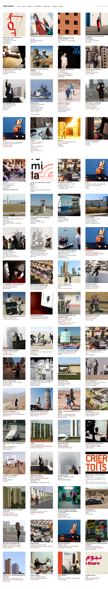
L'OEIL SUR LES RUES (9, 381)
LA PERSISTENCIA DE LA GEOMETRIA (41, 381)
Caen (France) (64, 320)
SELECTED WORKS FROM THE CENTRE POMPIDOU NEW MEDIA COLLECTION (67, 511)
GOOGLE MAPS (34, 114)
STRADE (60, 36)
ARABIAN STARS (90, 575)
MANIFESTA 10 (89, 250)
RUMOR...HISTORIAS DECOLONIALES (14, 316)
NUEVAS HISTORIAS (64, 543)
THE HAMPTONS (63, 381)
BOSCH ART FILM (63, 443)
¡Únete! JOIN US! (62, 107)
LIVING (32, 443)
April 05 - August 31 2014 (65, 285)
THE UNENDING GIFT (9, 103)
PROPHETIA (61, 217)
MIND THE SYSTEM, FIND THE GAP (95, 350)
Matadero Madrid (62, 353)
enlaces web (46, 6)
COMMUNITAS (34, 350)
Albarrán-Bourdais (8, 39)
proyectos (30, 6)
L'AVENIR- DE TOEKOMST (10, 475)
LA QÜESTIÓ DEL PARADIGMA (94, 443)
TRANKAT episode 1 (91, 284)
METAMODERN (89, 217)
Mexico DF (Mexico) (8, 354)
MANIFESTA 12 (34, 103)
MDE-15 (60, 140)
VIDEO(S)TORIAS (63, 475)
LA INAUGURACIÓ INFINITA (66, 69)
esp (104, 6)
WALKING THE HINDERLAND (11, 543)
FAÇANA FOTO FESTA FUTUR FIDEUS (41, 36)
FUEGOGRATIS (62, 575)
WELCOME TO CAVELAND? (93, 103)
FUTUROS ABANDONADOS (38, 250)
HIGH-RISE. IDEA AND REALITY (39, 411)
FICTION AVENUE (8, 250)
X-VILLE (32, 140)
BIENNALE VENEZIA (64, 103)
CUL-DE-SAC (89, 411)
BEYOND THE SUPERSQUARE (39, 285)
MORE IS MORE (35, 575)
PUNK (4, 140)
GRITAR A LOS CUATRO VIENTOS (95, 475)
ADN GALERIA (89, 39)
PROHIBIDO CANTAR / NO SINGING (68, 350)
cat (107, 6)
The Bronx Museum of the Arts (38, 288)
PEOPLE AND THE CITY (10, 411)
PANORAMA (33, 509)
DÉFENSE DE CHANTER (92, 315)
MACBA (32, 39)
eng (98, 6)
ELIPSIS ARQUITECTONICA (11, 350)
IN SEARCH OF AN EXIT (65, 182)
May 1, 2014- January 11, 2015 (38, 286)
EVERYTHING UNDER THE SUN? (12, 37)
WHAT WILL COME (35, 475)
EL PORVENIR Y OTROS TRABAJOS (13, 284)
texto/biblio (38, 6)
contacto (54, 6)
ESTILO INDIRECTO (91, 381)
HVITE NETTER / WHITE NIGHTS (67, 250)
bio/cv (24, 6)
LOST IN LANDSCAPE (64, 284)
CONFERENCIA (89, 509)
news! (18, 6)
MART (59, 287)
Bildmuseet (33, 353)
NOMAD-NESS (34, 543)
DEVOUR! (5, 217)
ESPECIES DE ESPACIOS (92, 140)
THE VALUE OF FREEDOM (93, 69)
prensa (61, 6)
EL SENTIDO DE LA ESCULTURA (12, 69)
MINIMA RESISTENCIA (36, 315)
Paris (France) (90, 319)
